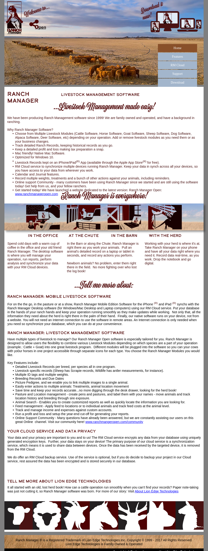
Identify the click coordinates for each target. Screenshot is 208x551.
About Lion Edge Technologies (157, 491)
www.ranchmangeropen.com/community (114, 422)
